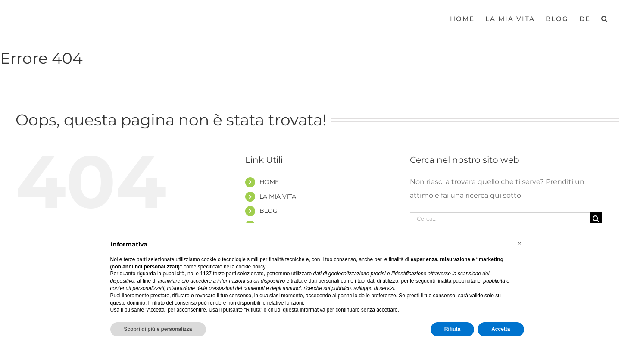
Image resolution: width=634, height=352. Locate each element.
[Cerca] (596, 218)
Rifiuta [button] (452, 329)
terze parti (224, 274)
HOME (269, 182)
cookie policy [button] (250, 267)
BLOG (268, 211)
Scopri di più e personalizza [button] (158, 329)
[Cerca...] (500, 218)
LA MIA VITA (277, 196)
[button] (604, 18)
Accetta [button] (500, 329)
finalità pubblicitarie (459, 281)
